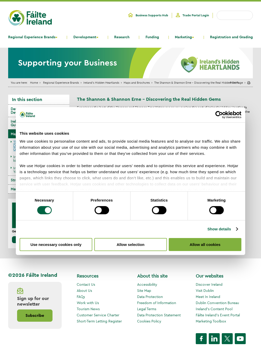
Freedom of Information (156, 303)
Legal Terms (146, 309)
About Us (84, 290)
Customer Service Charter (98, 315)
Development (84, 37)
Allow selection (130, 244)
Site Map (144, 290)
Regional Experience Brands (31, 37)
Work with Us (88, 303)
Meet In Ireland (208, 296)
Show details (219, 229)
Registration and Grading (231, 37)
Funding (152, 37)
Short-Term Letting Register (99, 321)
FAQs (81, 296)
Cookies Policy (149, 321)
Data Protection (150, 296)
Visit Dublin (205, 290)
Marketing (183, 37)
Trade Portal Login (195, 15)
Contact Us (86, 284)
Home (34, 82)
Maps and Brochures (137, 82)
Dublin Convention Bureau (217, 303)
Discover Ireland (209, 284)
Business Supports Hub (152, 15)
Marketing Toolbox (211, 321)
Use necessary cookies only (55, 244)
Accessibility (147, 284)
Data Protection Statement (159, 315)
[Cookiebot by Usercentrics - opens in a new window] (219, 114)
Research (121, 37)
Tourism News (88, 309)
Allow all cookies (205, 244)
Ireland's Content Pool (214, 309)
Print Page (236, 82)
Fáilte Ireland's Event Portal (218, 315)
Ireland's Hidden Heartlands (101, 82)
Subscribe (34, 316)
